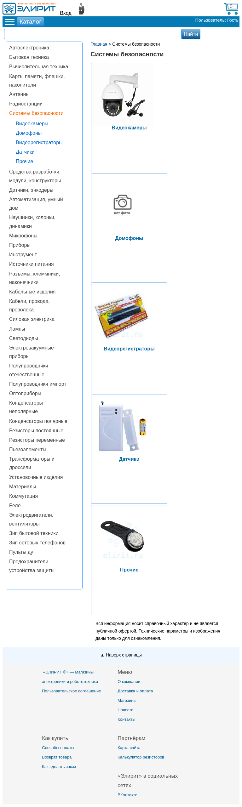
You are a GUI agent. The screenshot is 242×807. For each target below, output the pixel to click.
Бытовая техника (29, 57)
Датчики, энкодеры (31, 190)
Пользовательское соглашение (71, 691)
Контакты (126, 719)
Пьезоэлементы (27, 449)
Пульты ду (21, 552)
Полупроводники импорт (37, 384)
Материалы (22, 486)
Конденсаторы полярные (38, 421)
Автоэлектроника (29, 47)
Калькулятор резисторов (141, 757)
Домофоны (29, 133)
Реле (15, 505)
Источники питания (31, 264)
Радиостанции (26, 103)
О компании (129, 681)
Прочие (24, 161)
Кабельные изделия (32, 291)
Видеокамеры (32, 123)
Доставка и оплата (135, 691)
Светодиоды (23, 338)
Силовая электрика (32, 319)
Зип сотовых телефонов (37, 542)
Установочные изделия (36, 477)
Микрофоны (23, 235)
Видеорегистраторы (39, 142)
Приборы (20, 245)
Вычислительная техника (38, 66)
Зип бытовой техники (33, 533)
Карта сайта (129, 747)
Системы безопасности (36, 113)
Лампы (17, 329)
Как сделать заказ (59, 766)
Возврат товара (57, 757)
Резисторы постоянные (36, 430)
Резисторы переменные (37, 440)
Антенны (19, 94)
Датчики (25, 152)
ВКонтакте (127, 795)
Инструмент (23, 254)
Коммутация (23, 496)
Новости (125, 710)
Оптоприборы (25, 393)
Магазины (127, 700)
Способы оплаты (58, 747)
